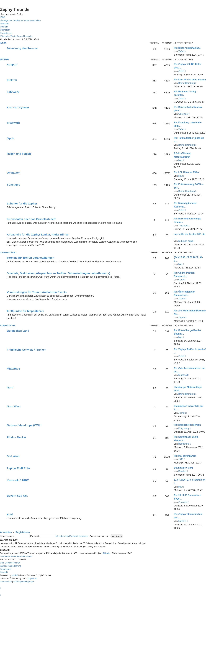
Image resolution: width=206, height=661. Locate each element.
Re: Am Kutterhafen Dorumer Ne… (190, 312)
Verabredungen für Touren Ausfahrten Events (37, 292)
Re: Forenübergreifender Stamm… (187, 332)
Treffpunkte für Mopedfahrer (25, 310)
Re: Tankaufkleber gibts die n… (189, 140)
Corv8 (181, 279)
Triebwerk (13, 122)
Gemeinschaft (8, 253)
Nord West (14, 406)
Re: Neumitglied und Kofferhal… (185, 205)
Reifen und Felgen (19, 153)
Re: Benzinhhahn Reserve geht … (188, 109)
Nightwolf (183, 375)
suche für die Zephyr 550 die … (189, 236)
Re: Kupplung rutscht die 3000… (188, 124)
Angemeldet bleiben (100, 536)
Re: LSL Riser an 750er (186, 172)
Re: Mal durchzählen (185, 456)
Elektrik (12, 79)
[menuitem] (2, 17)
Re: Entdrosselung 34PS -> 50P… (189, 186)
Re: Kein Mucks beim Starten (190, 79)
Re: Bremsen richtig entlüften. (185, 93)
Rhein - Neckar (16, 437)
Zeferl (181, 51)
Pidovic (106, 553)
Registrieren (23, 532)
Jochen (182, 413)
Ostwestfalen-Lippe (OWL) (24, 425)
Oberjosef (183, 114)
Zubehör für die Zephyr (22, 203)
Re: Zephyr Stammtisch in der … (188, 516)
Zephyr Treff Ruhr (18, 468)
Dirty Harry (183, 428)
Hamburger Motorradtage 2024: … (188, 389)
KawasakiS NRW (18, 480)
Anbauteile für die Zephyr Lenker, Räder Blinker (38, 234)
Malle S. (182, 521)
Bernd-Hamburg (186, 83)
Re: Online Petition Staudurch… (184, 274)
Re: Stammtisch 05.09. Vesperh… (186, 439)
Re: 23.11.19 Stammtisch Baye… (187, 497)
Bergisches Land (18, 330)
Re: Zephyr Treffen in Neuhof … (190, 351)
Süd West (13, 456)
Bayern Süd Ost (17, 495)
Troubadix (183, 225)
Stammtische (7, 325)
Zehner (182, 298)
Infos (3, 43)
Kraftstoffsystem (18, 107)
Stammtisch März (183, 468)
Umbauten (13, 172)
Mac (180, 160)
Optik (10, 138)
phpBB (15, 575)
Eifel (10, 514)
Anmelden (6, 532)
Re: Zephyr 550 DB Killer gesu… (187, 66)
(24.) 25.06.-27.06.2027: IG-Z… (188, 259)
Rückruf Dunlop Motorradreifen (182, 155)
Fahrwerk (13, 91)
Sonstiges (13, 184)
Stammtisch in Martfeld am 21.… (188, 408)
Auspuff (12, 64)
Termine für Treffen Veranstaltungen (30, 257)
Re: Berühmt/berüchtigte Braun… (187, 220)
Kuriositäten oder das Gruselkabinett (31, 219)
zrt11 (180, 459)
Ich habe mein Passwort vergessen (72, 536)
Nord (10, 387)
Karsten (182, 471)
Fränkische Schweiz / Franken (26, 349)
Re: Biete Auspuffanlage (187, 48)
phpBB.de (32, 578)
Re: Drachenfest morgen (187, 425)
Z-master (182, 502)
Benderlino (183, 443)
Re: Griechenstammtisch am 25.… (189, 370)
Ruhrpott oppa (185, 241)
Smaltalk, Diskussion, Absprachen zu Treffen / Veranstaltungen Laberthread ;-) (58, 273)
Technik (4, 59)
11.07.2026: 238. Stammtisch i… (189, 481)
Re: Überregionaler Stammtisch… (184, 293)
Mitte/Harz (13, 368)
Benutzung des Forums (22, 48)
